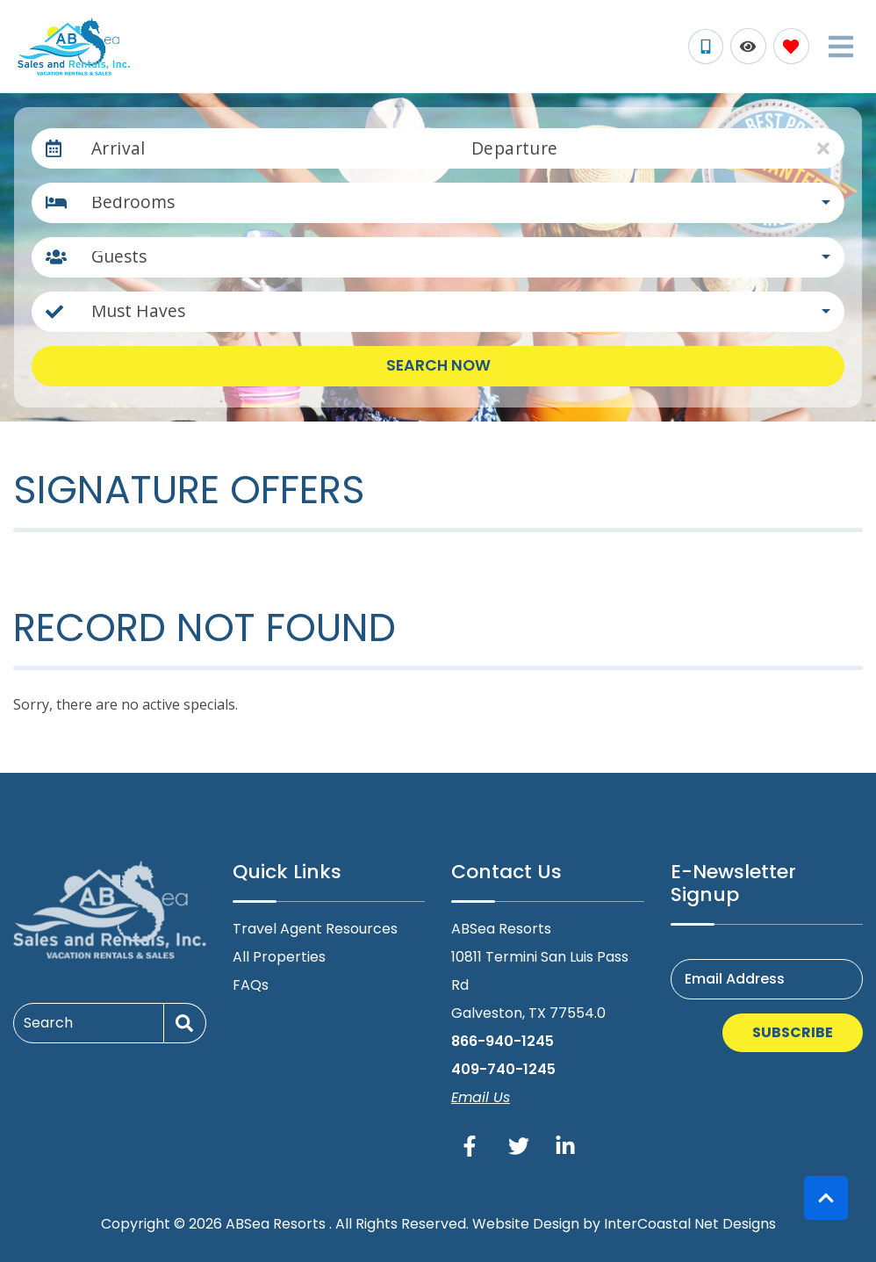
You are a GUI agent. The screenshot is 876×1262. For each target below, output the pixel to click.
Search (48, 1023)
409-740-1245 (503, 1069)
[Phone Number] (705, 46)
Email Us (480, 1097)
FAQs (251, 985)
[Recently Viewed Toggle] (748, 46)
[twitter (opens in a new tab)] (519, 1146)
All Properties (279, 957)
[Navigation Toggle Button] (840, 46)
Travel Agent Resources (315, 929)
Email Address (735, 979)
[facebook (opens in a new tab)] (472, 1146)
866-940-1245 (502, 1041)
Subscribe (792, 1032)
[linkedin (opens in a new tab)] (565, 1146)
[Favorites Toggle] (791, 46)
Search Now (438, 365)
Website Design (525, 1224)
